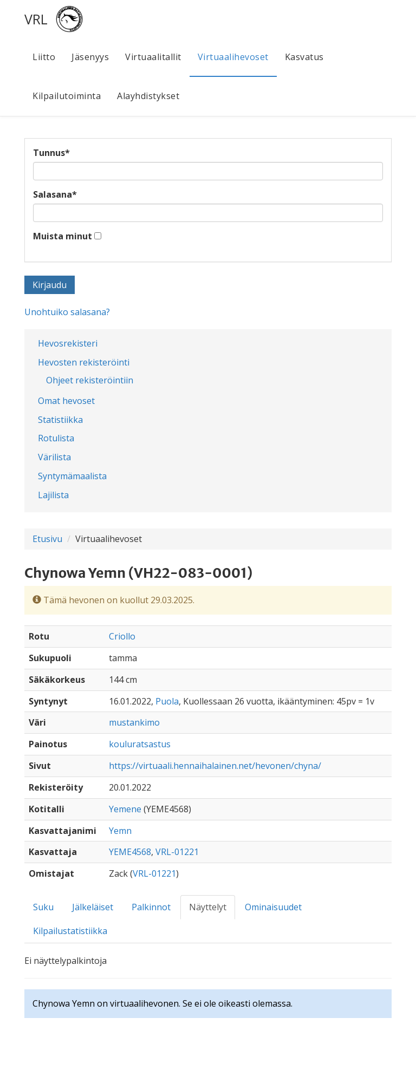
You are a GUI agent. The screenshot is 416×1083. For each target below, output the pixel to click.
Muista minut (62, 236)
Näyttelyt (207, 907)
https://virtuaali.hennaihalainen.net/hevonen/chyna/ (215, 766)
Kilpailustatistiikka (70, 931)
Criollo (122, 636)
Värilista (54, 457)
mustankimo (134, 722)
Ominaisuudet (273, 907)
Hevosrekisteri (68, 343)
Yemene (125, 809)
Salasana (55, 194)
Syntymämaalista (72, 476)
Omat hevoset (66, 401)
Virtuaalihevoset (233, 57)
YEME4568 (130, 852)
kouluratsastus (140, 744)
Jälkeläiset (92, 907)
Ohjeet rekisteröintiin (89, 380)
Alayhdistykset (148, 96)
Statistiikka (60, 420)
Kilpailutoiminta (66, 96)
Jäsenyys (90, 57)
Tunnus (51, 153)
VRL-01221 (177, 852)
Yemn (120, 831)
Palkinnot (151, 907)
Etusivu (47, 539)
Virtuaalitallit (153, 57)
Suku (43, 907)
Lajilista (53, 495)
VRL (36, 19)
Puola (167, 701)
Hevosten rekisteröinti (83, 362)
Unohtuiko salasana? (67, 312)
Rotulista (56, 438)
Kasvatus (304, 57)
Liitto (43, 57)
